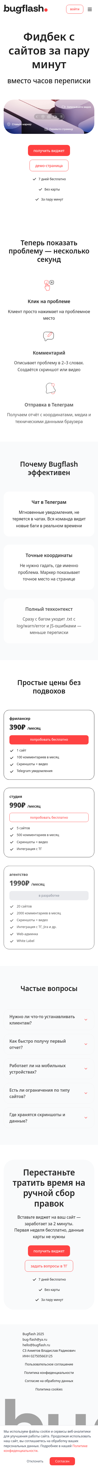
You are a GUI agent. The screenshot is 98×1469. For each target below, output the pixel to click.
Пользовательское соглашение (49, 1364)
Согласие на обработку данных (49, 1381)
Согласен (62, 1461)
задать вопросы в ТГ (49, 1268)
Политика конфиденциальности (49, 1372)
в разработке (49, 899)
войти (74, 9)
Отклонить (35, 1461)
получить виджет (49, 150)
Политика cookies (49, 1389)
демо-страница (49, 165)
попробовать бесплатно (49, 741)
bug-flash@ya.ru (34, 1339)
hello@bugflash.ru (36, 1345)
